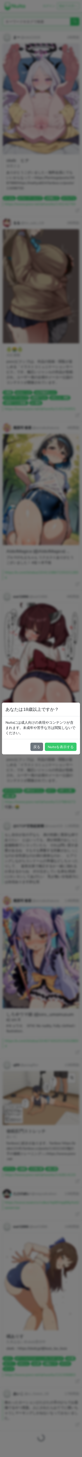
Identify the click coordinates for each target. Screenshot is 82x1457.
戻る (36, 747)
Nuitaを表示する (61, 747)
